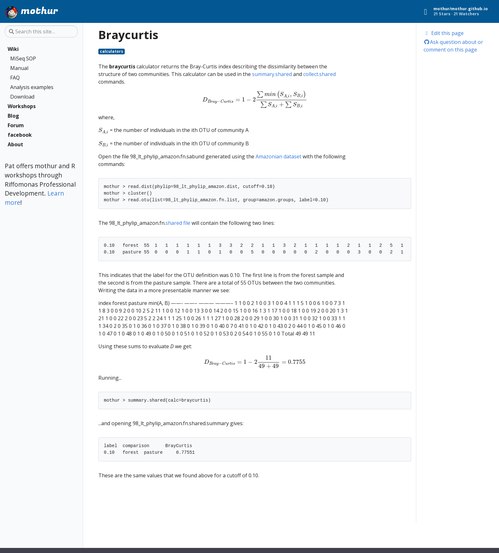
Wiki (13, 48)
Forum (16, 125)
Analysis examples (31, 87)
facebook (20, 134)
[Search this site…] (41, 31)
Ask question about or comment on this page (453, 45)
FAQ (15, 77)
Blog (13, 115)
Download (22, 96)
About (15, 144)
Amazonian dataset (278, 156)
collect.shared (319, 74)
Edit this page (444, 33)
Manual (19, 68)
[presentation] (254, 99)
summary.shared (272, 74)
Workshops (22, 106)
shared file (177, 222)
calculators (111, 51)
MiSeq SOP (23, 58)
